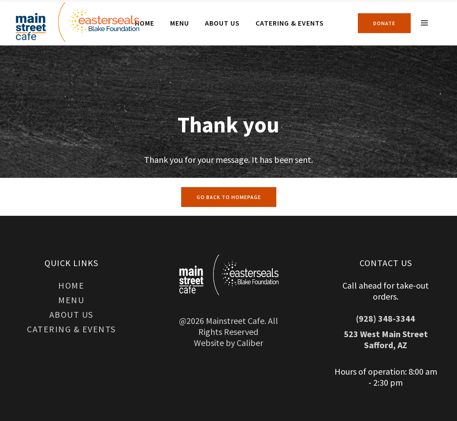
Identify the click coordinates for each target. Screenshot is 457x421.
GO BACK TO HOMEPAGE (229, 197)
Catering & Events (71, 329)
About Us (71, 314)
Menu (71, 299)
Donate (384, 23)
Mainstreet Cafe (235, 320)
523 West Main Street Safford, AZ (386, 339)
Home (71, 285)
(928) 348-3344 (385, 318)
